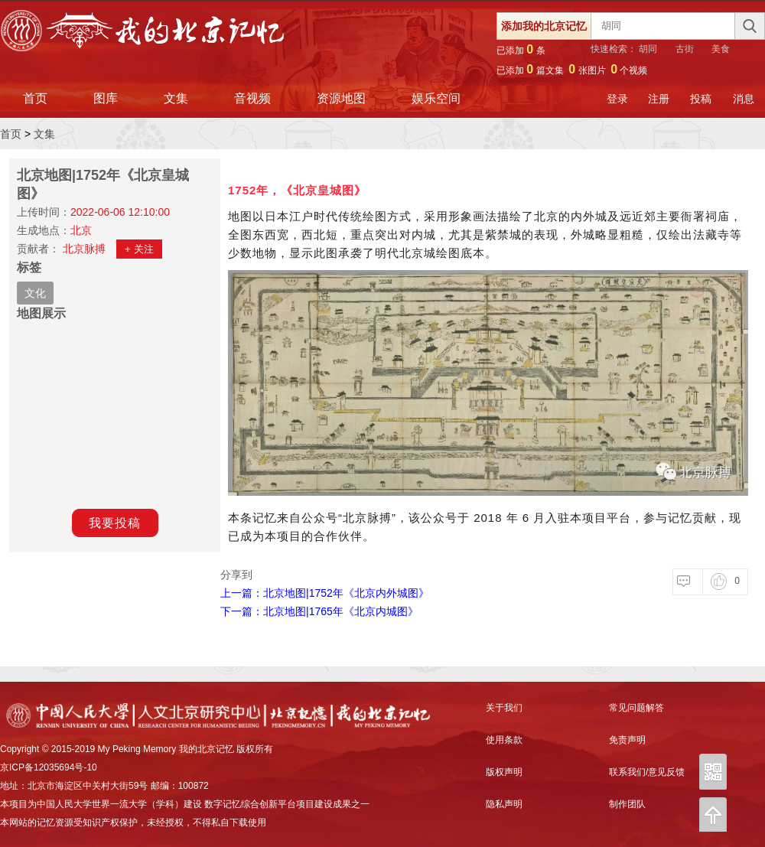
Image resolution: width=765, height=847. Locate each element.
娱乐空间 (436, 98)
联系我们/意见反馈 (647, 772)
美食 (720, 49)
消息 (743, 99)
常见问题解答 (636, 707)
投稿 (700, 99)
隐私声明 (504, 804)
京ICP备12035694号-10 (48, 767)
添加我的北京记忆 (544, 26)
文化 (35, 293)
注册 (658, 99)
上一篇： (324, 593)
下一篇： (319, 611)
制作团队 (627, 804)
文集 (176, 98)
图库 (105, 98)
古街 (684, 49)
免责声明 (627, 740)
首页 (35, 98)
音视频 (252, 98)
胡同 (648, 49)
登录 (617, 99)
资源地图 (341, 98)
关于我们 (504, 707)
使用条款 (504, 740)
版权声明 (504, 772)
